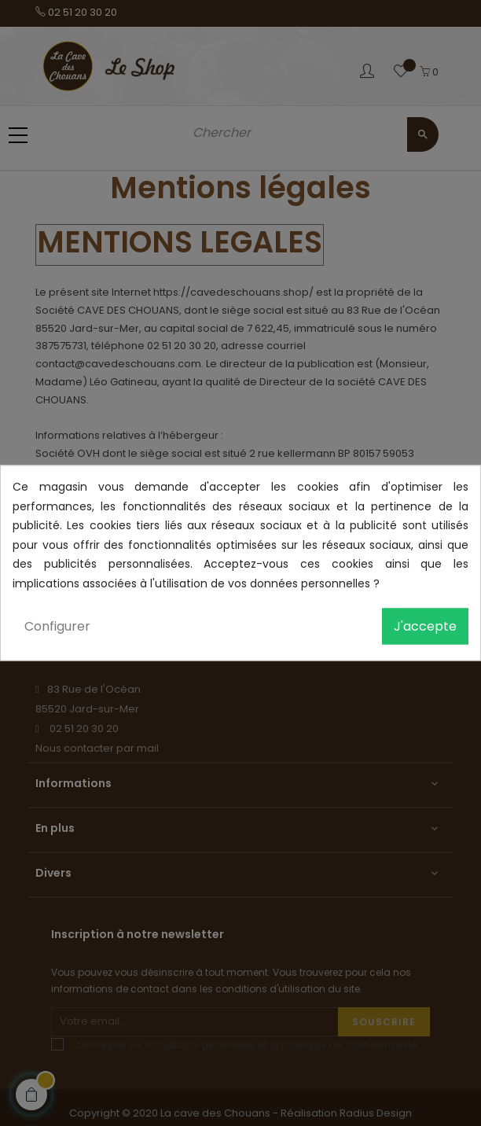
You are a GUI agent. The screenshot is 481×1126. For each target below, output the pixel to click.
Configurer (57, 626)
